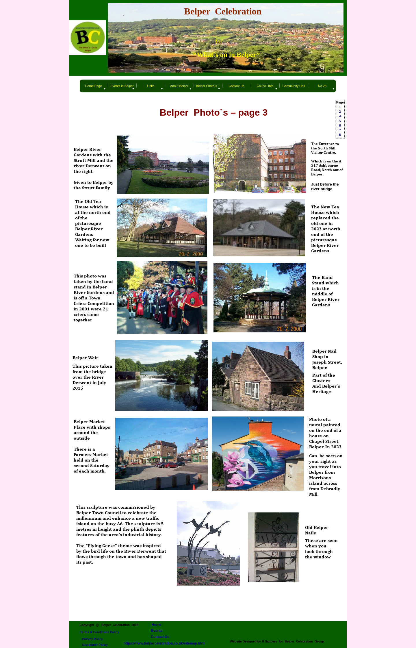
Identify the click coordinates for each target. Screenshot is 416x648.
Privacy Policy (92, 639)
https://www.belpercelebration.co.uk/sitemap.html (163, 643)
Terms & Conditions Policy (99, 632)
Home (156, 625)
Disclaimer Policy (95, 645)
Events (156, 631)
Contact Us (160, 637)
